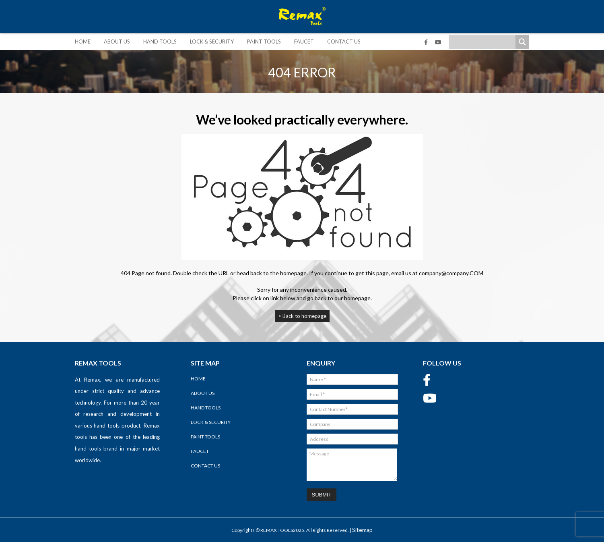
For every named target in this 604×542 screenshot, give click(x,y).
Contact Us (344, 41)
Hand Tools (160, 41)
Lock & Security (212, 41)
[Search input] (484, 42)
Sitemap (362, 529)
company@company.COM (451, 273)
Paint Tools (264, 41)
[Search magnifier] (522, 42)
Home (83, 41)
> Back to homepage (302, 316)
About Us (117, 41)
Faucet (304, 41)
